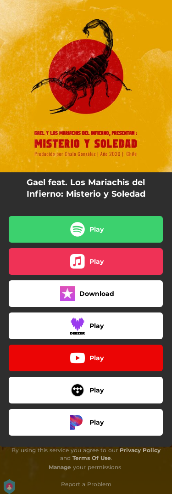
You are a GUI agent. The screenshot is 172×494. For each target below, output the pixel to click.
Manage (60, 467)
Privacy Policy (140, 450)
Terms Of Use (91, 457)
